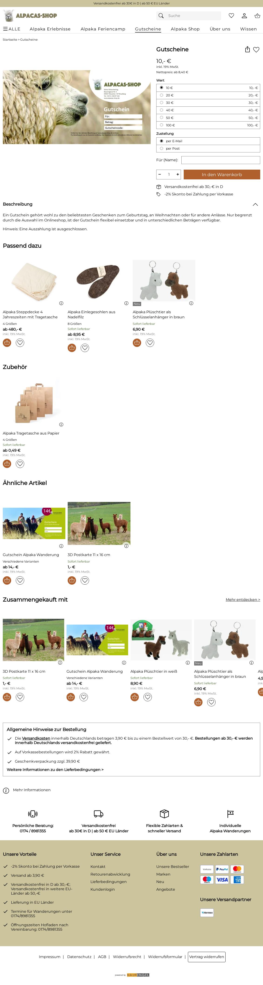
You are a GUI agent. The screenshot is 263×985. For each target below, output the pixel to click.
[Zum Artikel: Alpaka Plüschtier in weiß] (161, 641)
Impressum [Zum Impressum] (49, 957)
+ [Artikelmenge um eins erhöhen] (177, 174)
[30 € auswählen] (161, 102)
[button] (247, 50)
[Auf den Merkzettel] (256, 50)
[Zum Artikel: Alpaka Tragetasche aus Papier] (31, 433)
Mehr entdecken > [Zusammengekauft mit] (243, 599)
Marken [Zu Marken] (163, 874)
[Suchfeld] (188, 15)
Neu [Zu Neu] (160, 882)
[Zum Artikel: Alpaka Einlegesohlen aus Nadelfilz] (99, 281)
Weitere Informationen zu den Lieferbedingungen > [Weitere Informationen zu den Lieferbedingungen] (55, 770)
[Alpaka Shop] (185, 29)
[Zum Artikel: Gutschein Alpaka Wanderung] (31, 554)
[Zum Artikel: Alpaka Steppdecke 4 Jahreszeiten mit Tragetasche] (34, 315)
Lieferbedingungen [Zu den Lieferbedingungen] (108, 882)
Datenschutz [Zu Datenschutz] (79, 957)
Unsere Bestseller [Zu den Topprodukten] (172, 866)
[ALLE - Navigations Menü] (12, 29)
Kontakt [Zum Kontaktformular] (98, 866)
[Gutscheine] (148, 29)
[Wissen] (248, 29)
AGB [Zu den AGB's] (102, 957)
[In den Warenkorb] (7, 343)
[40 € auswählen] (161, 110)
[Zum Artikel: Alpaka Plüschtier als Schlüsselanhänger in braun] (164, 315)
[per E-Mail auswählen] (161, 140)
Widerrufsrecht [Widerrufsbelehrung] (127, 957)
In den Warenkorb (222, 174)
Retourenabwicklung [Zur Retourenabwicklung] (110, 874)
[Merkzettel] (231, 16)
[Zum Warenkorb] (257, 16)
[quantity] (168, 174)
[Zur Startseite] (30, 16)
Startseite (10, 39)
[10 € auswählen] (161, 87)
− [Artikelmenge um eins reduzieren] (159, 174)
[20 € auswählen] (161, 95)
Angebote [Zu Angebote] (165, 889)
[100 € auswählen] (161, 124)
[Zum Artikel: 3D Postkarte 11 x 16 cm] (89, 554)
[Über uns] (220, 29)
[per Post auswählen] (161, 148)
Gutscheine (29, 39)
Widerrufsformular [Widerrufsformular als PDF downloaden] (165, 957)
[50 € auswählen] (161, 117)
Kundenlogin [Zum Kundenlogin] (102, 889)
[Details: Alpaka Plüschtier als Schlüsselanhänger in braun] (137, 304)
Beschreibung (17, 204)
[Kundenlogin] (244, 16)
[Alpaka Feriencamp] (103, 29)
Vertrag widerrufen (206, 957)
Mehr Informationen (27, 790)
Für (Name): (167, 160)
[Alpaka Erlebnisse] (50, 29)
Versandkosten (36, 738)
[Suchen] (162, 15)
